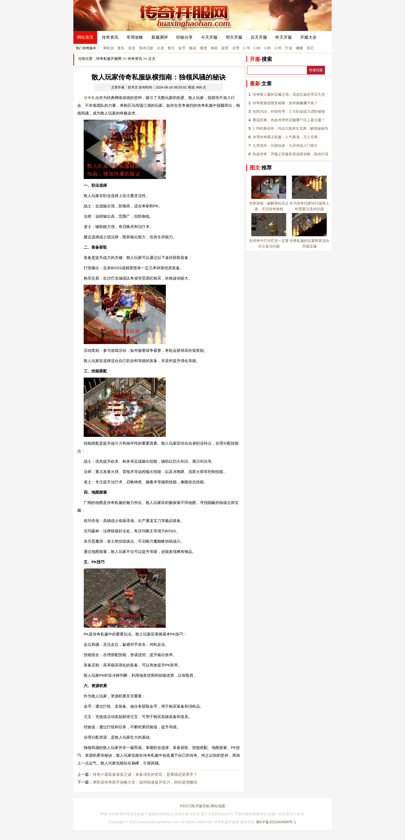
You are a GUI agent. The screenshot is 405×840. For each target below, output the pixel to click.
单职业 (108, 48)
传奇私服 (91, 97)
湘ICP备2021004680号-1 (276, 822)
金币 (181, 48)
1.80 (256, 48)
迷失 (120, 48)
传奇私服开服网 (108, 59)
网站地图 (218, 806)
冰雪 (235, 48)
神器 (214, 48)
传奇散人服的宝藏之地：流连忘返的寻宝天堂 (289, 94)
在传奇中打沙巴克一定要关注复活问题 (269, 240)
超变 (225, 48)
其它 (310, 48)
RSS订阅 (187, 806)
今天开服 (209, 37)
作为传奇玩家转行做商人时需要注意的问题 (309, 203)
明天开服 (234, 37)
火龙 (160, 48)
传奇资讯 (110, 37)
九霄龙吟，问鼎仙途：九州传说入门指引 (285, 145)
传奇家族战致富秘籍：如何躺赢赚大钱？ (285, 103)
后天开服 (259, 37)
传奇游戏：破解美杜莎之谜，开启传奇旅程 (269, 203)
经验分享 (184, 37)
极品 (192, 48)
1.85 (267, 48)
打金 (288, 48)
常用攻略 (135, 37)
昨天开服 (283, 37)
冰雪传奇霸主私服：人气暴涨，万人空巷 (285, 137)
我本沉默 (146, 48)
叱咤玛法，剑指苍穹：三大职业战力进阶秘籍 (289, 111)
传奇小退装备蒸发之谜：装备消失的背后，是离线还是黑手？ (145, 774)
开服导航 (202, 806)
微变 (203, 48)
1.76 (246, 48)
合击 (131, 48)
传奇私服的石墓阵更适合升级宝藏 (309, 240)
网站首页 (85, 37)
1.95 (278, 48)
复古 (171, 48)
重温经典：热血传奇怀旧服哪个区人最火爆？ (289, 120)
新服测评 (159, 37)
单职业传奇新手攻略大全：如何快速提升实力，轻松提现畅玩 (145, 782)
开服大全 (308, 37)
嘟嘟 (299, 48)
